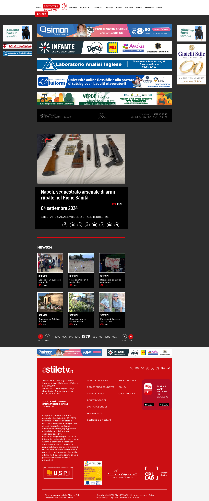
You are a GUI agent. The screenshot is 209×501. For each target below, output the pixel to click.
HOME (38, 8)
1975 (57, 336)
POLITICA (109, 8)
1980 (94, 336)
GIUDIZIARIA (85, 8)
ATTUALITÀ (98, 8)
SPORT (159, 8)
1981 (101, 336)
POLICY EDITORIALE (97, 380)
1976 (64, 336)
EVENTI (139, 8)
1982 (107, 336)
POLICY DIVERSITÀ (96, 400)
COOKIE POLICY (127, 393)
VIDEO (41, 14)
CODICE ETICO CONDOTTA (100, 387)
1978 (77, 336)
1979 (86, 336)
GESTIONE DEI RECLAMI (99, 420)
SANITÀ (119, 8)
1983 (114, 336)
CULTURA (129, 8)
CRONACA (73, 8)
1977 (70, 336)
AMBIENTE (149, 8)
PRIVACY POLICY (96, 393)
